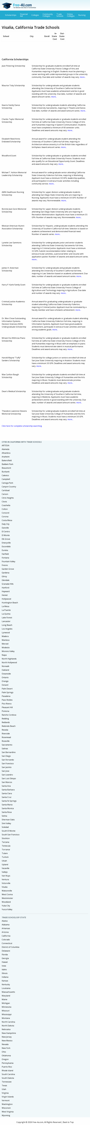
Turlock (5, 857)
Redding (5, 718)
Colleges (35, 15)
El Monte (6, 535)
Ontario (5, 677)
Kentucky (6, 984)
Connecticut (7, 943)
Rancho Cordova (9, 715)
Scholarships (10, 15)
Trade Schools (59, 15)
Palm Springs (7, 692)
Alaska (5, 921)
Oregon (5, 1059)
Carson (5, 494)
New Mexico (7, 1040)
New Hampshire (9, 1033)
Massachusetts (8, 992)
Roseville (5, 741)
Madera (5, 636)
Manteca (5, 640)
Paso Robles (7, 700)
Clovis (4, 501)
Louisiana (6, 988)
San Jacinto (6, 767)
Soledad (5, 827)
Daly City (5, 524)
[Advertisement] (44, 49)
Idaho (4, 969)
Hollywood (6, 599)
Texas (4, 1085)
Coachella (6, 505)
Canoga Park (7, 483)
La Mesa (5, 606)
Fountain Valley (8, 561)
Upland (5, 864)
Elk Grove (6, 539)
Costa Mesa (7, 520)
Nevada (5, 1044)
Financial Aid (24, 15)
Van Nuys (6, 875)
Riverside (6, 733)
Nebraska (6, 1029)
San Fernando (8, 759)
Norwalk (5, 666)
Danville (5, 527)
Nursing (82, 15)
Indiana (5, 977)
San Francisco (8, 763)
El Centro (6, 531)
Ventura (5, 879)
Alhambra (6, 453)
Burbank (5, 471)
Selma (4, 816)
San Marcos (7, 782)
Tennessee (6, 1081)
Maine (4, 999)
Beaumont (6, 468)
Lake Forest (7, 617)
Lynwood (6, 632)
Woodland (6, 902)
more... (83, 77)
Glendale (5, 580)
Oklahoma (6, 1055)
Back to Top (68, 1122)
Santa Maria (7, 804)
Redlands (6, 722)
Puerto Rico (7, 1066)
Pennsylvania (7, 1063)
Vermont (5, 1100)
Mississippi (6, 1014)
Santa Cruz (6, 797)
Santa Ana (6, 786)
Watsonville (7, 890)
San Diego (6, 756)
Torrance (6, 849)
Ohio (4, 1052)
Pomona (5, 711)
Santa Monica (8, 808)
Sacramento (7, 744)
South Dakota (8, 1078)
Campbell (6, 479)
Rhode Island (7, 1070)
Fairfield (5, 554)
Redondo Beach (8, 726)
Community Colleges (48, 15)
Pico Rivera (6, 703)
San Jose (5, 771)
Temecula (6, 846)
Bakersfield (7, 460)
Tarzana (5, 842)
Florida (5, 954)
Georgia (5, 958)
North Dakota (8, 1025)
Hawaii (5, 962)
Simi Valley (6, 823)
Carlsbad (5, 490)
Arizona (5, 932)
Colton (5, 509)
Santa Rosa (7, 812)
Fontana (5, 557)
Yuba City (6, 905)
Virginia (5, 1093)
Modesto (6, 647)
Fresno (5, 565)
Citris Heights (8, 498)
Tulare (5, 853)
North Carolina (8, 1022)
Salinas (5, 748)
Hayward (5, 591)
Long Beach (7, 625)
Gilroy (4, 576)
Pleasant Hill (7, 707)
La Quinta (6, 614)
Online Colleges (71, 15)
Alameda (5, 449)
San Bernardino (9, 752)
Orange (5, 681)
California (6, 936)
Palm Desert (7, 688)
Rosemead (6, 737)
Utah (4, 1089)
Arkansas (6, 928)
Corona (5, 516)
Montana (6, 1018)
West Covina (7, 894)
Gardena (5, 572)
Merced (5, 643)
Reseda (5, 730)
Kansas (5, 980)
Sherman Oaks (8, 819)
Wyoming (6, 1115)
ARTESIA (5, 445)
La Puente (6, 610)
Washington (7, 1104)
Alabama (5, 924)
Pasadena (6, 696)
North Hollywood (9, 662)
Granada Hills (7, 584)
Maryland (6, 995)
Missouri (5, 1010)
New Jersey (7, 1037)
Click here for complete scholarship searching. (22, 426)
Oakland (5, 670)
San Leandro (7, 774)
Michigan (6, 1003)
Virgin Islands (8, 1096)
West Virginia (7, 1111)
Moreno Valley (8, 651)
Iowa (4, 965)
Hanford (5, 587)
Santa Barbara (8, 789)
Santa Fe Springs (9, 801)
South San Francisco (10, 834)
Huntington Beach (10, 602)
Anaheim (5, 456)
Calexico (5, 475)
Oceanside (6, 673)
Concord (5, 513)
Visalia (4, 887)
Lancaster (6, 621)
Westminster (7, 898)
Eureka (5, 550)
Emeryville (6, 542)
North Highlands (9, 658)
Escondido (6, 546)
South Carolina (8, 1074)
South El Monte (8, 831)
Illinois (5, 973)
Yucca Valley (7, 909)
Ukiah (4, 860)
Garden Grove (8, 569)
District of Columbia (10, 947)
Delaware (6, 951)
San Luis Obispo (9, 778)
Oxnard (5, 685)
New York (6, 1048)
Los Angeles (7, 629)
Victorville (6, 883)
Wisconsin (6, 1108)
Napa (4, 655)
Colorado (6, 939)
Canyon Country (9, 486)
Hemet (5, 595)
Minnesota (6, 1007)
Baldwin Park (7, 464)
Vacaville (5, 868)
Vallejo (5, 872)
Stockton (6, 838)
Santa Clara (7, 793)
